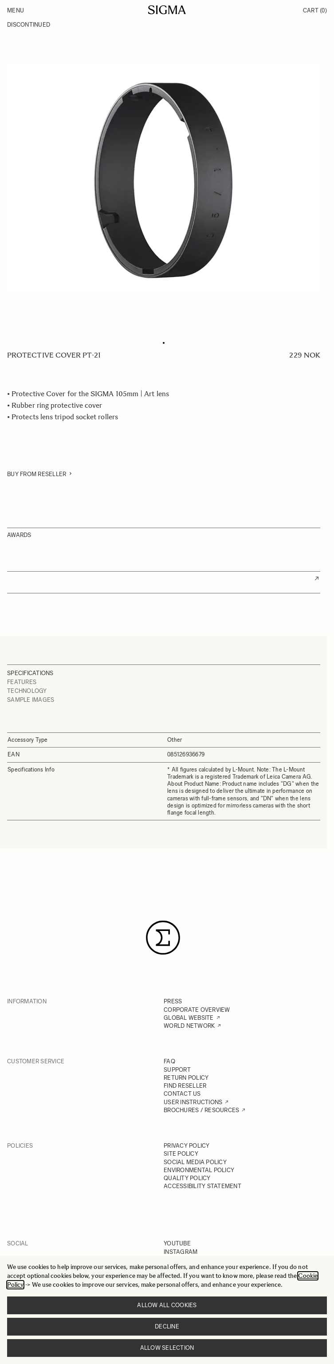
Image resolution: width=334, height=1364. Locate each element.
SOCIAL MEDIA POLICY (195, 1162)
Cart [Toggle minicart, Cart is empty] (315, 10)
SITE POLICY (181, 1153)
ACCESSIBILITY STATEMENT (202, 1186)
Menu (15, 10)
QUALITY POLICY (187, 1178)
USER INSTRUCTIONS (193, 1102)
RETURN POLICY (186, 1077)
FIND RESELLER (185, 1085)
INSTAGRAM (180, 1252)
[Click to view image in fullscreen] (163, 178)
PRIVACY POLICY (187, 1145)
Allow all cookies (166, 1305)
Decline (167, 1326)
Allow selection (167, 1347)
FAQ (169, 1061)
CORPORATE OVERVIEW (197, 1009)
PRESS (173, 1001)
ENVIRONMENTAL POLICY (199, 1170)
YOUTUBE (177, 1243)
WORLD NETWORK (189, 1025)
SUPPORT (177, 1069)
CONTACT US (182, 1093)
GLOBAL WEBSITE (189, 1017)
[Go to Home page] (167, 9)
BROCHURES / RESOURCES (201, 1110)
